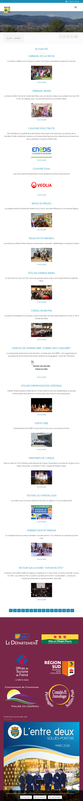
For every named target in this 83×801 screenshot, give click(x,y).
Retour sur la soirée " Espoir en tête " (41, 567)
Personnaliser (26, 797)
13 (60, 610)
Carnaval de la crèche (41, 56)
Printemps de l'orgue (41, 458)
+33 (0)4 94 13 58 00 (73, 1)
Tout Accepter (55, 797)
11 (51, 610)
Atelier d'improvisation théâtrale (41, 385)
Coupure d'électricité (42, 128)
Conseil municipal (41, 310)
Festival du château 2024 (41, 495)
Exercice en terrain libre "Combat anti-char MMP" (41, 348)
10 (47, 610)
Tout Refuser (40, 797)
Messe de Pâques (41, 203)
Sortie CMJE (41, 423)
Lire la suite (41, 82)
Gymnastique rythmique (41, 530)
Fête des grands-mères (41, 273)
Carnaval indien (41, 90)
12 (56, 610)
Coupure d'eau (41, 168)
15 (68, 610)
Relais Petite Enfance (41, 238)
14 (64, 610)
